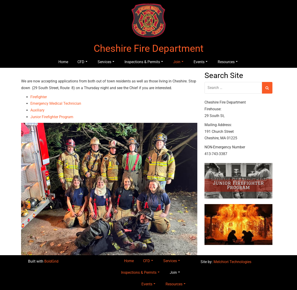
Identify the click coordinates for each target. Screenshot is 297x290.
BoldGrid (51, 261)
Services (106, 62)
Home (63, 62)
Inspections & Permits (144, 62)
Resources (228, 62)
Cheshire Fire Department (149, 48)
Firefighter (38, 97)
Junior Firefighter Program (51, 117)
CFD (82, 62)
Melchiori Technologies (232, 262)
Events (201, 62)
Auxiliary (37, 110)
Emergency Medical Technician (55, 103)
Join (178, 62)
